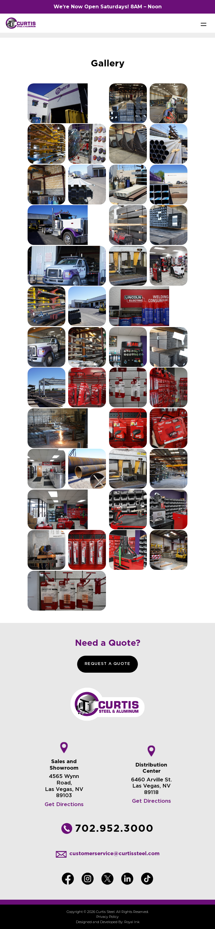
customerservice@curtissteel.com (114, 853)
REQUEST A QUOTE (107, 664)
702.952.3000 (114, 828)
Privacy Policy (107, 916)
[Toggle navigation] (203, 24)
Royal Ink (131, 922)
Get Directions (64, 804)
